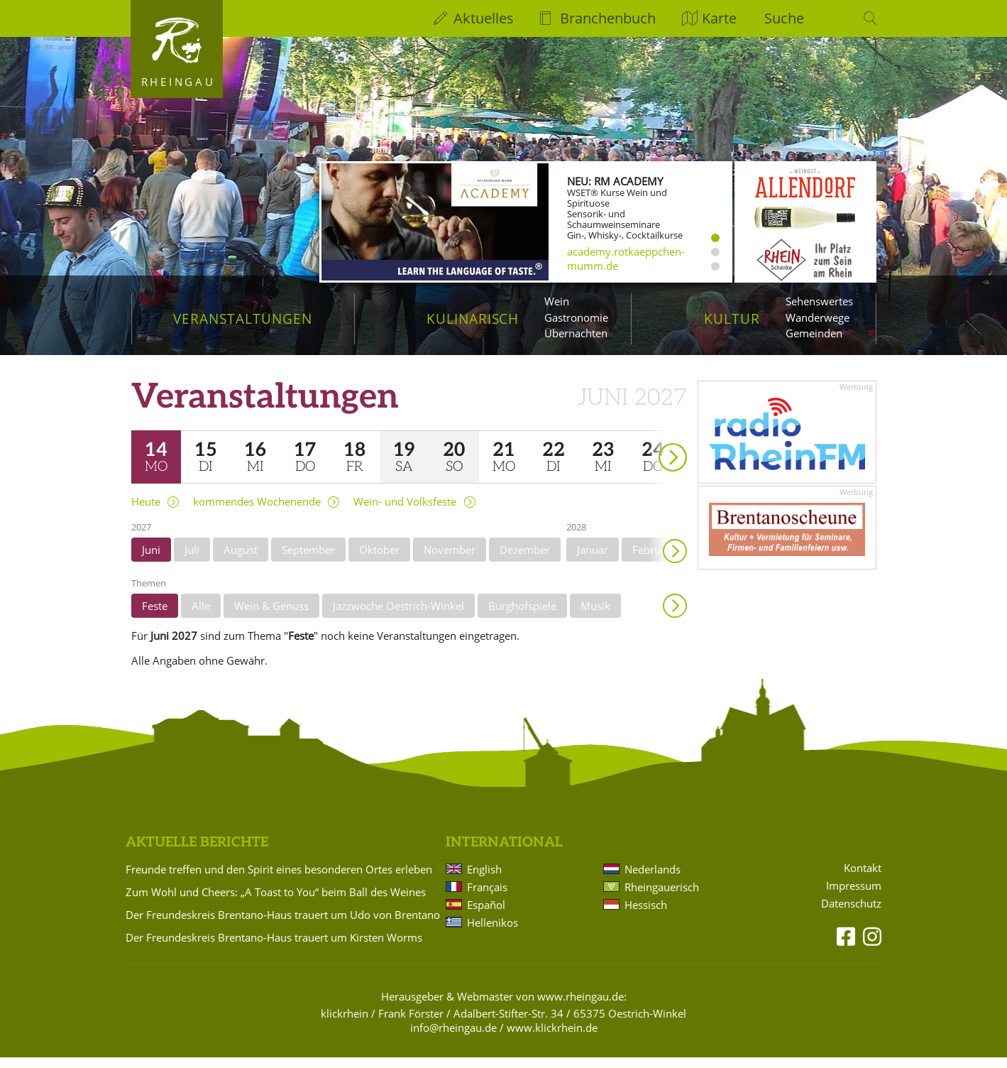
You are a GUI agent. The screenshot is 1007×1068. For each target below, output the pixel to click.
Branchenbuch (608, 18)
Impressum (853, 896)
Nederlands (652, 879)
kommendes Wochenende (257, 511)
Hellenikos (492, 932)
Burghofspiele (522, 616)
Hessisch (645, 915)
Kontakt (862, 878)
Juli (192, 559)
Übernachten (575, 333)
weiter (648, 552)
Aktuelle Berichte (197, 852)
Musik (595, 616)
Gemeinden (814, 333)
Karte (719, 18)
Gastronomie (576, 317)
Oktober (379, 559)
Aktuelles (483, 18)
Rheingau (178, 82)
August (241, 559)
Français (487, 897)
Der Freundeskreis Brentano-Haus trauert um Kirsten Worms (274, 947)
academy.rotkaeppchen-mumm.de (626, 258)
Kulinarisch (473, 318)
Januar (592, 559)
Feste (154, 616)
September (308, 559)
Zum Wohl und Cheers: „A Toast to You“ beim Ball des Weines (276, 902)
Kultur (732, 318)
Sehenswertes (819, 301)
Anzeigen (675, 616)
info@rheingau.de (453, 1037)
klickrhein (344, 1023)
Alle (201, 616)
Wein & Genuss (271, 616)
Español (486, 915)
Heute (145, 511)
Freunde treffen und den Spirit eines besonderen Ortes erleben (279, 879)
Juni (151, 559)
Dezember (525, 559)
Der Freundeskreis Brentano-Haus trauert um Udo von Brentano (283, 924)
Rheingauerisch (661, 897)
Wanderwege (817, 317)
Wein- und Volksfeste (404, 511)
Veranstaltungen (242, 318)
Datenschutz (851, 913)
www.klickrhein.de (552, 1037)
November (449, 559)
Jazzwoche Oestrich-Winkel (398, 616)
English (484, 879)
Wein (556, 301)
